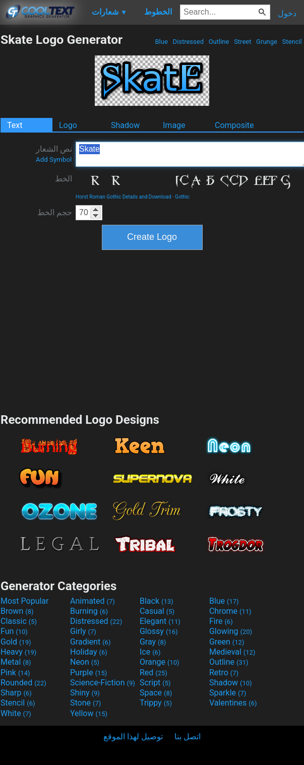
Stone (85, 703)
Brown (17, 611)
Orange (159, 662)
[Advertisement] (152, 330)
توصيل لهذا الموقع (133, 736)
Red (153, 672)
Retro (223, 672)
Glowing (230, 631)
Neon (84, 662)
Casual (157, 611)
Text (14, 125)
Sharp (16, 692)
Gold (16, 642)
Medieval (232, 652)
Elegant (160, 621)
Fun (14, 631)
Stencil (291, 41)
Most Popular (25, 601)
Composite (234, 125)
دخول (287, 13)
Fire (221, 621)
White (16, 713)
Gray (153, 642)
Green (227, 642)
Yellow (88, 713)
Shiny (85, 692)
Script (155, 682)
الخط (63, 178)
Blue (161, 41)
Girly (83, 631)
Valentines (233, 703)
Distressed (188, 41)
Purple (88, 672)
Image (174, 125)
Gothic (182, 197)
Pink (15, 672)
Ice (150, 652)
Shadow (125, 125)
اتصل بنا (187, 736)
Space (156, 692)
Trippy (156, 703)
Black (156, 601)
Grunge (267, 41)
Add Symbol (54, 159)
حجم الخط (54, 212)
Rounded (23, 682)
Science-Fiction (102, 682)
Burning (89, 611)
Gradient (90, 642)
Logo (68, 125)
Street (242, 41)
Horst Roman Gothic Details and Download (123, 197)
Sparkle (227, 692)
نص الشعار (54, 153)
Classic (19, 621)
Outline (218, 41)
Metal (16, 662)
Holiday (88, 652)
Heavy (18, 652)
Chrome (230, 611)
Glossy (159, 631)
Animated (92, 601)
